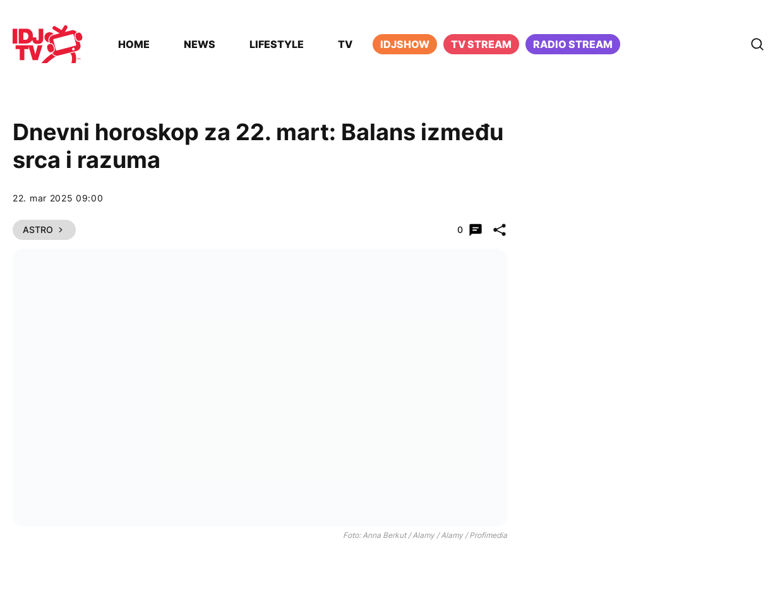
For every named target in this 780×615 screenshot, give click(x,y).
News (199, 44)
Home (134, 44)
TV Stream (481, 44)
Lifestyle (276, 44)
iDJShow (404, 44)
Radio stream (573, 44)
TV (345, 44)
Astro (44, 229)
